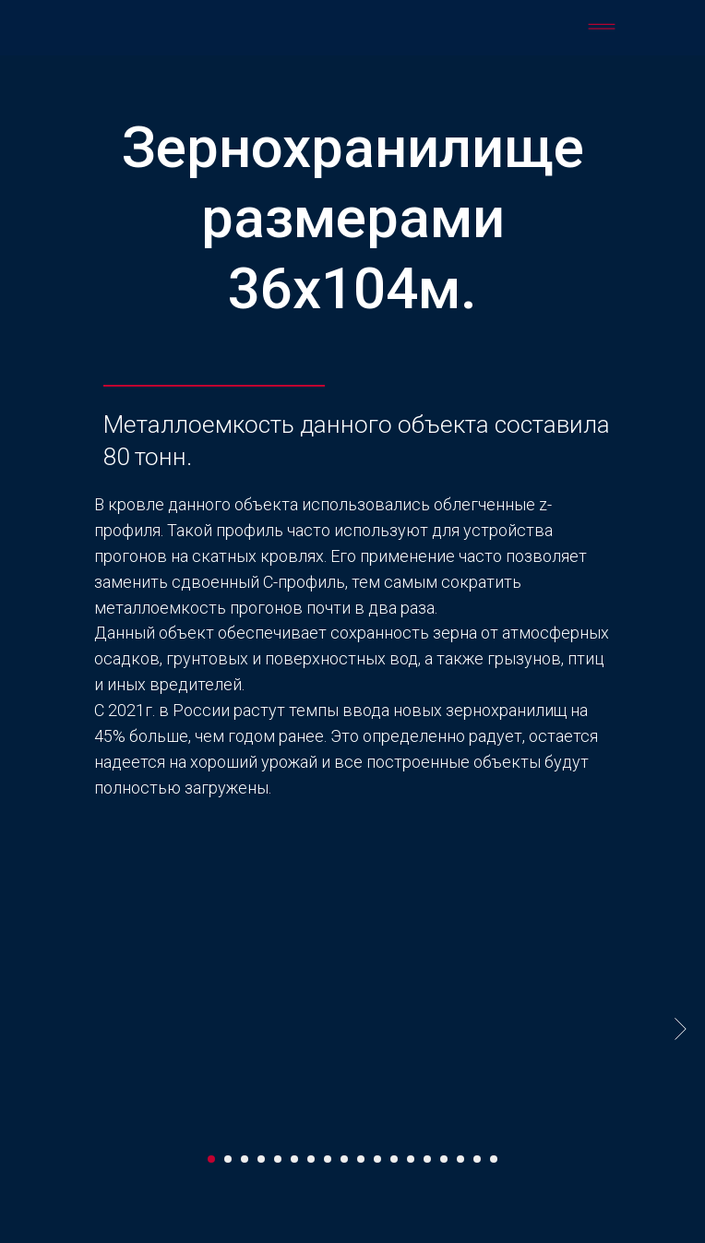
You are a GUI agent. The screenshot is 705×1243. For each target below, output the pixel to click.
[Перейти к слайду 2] (228, 1159)
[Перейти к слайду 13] (410, 1159)
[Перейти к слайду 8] (327, 1159)
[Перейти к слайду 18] (493, 1159)
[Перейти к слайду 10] (360, 1159)
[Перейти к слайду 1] (211, 1159)
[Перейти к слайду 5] (277, 1159)
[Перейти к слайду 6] (294, 1159)
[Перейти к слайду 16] (460, 1159)
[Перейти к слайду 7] (311, 1159)
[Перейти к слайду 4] (261, 1159)
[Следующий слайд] (681, 1028)
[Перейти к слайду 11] (377, 1159)
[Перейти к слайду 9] (344, 1159)
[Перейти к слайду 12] (394, 1159)
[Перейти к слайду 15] (444, 1159)
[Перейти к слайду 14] (427, 1159)
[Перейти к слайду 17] (477, 1159)
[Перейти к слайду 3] (244, 1159)
